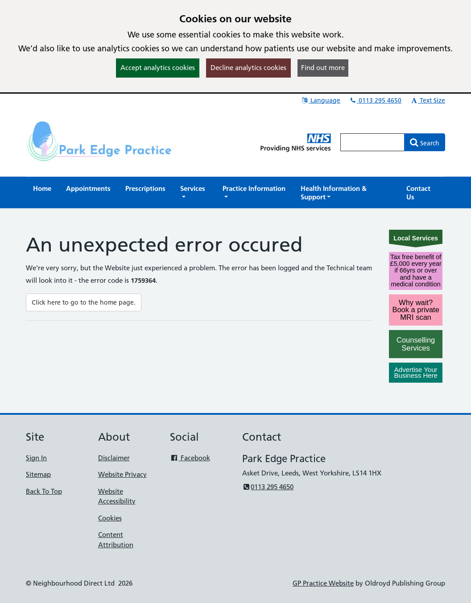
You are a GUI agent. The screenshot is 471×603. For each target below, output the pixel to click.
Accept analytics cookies (157, 67)
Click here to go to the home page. (84, 302)
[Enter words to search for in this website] (372, 142)
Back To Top (44, 491)
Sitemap (38, 474)
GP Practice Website (323, 583)
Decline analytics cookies (248, 67)
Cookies (110, 518)
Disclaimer (114, 458)
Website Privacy (122, 474)
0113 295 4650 (375, 100)
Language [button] (320, 100)
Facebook (190, 458)
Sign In (36, 458)
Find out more (323, 67)
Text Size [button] (427, 100)
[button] (194, 192)
